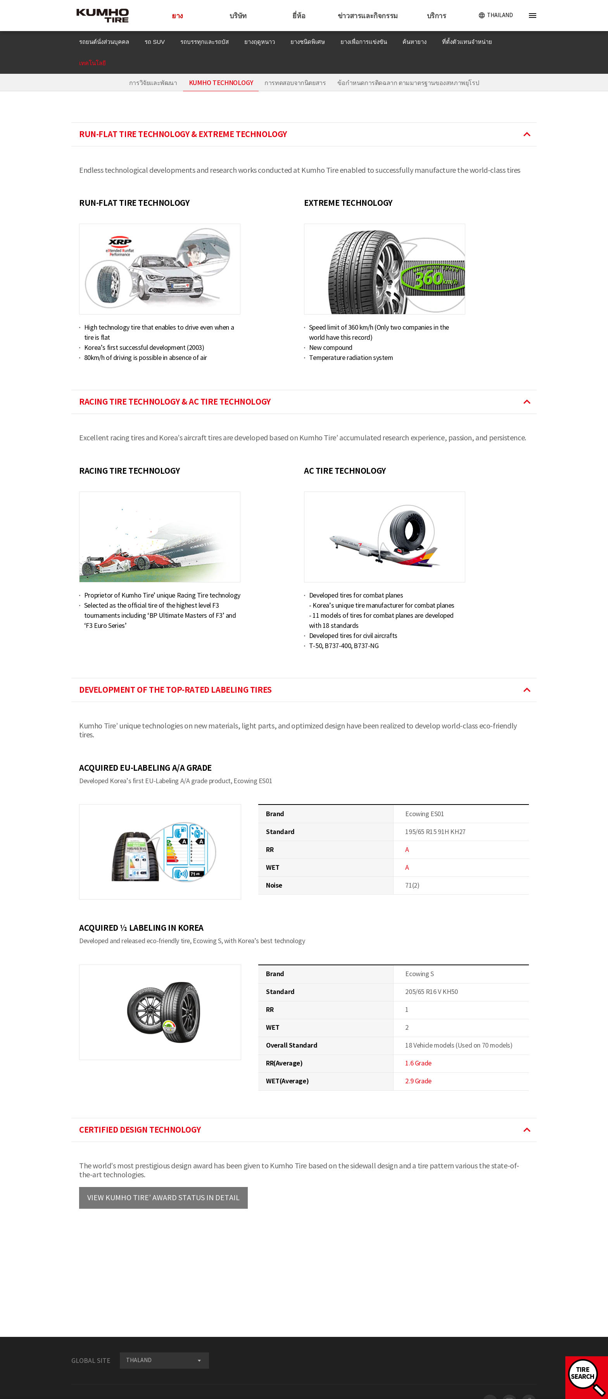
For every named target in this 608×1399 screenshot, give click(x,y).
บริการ (436, 15)
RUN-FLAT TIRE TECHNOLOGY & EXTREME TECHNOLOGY (306, 134)
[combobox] (164, 1360)
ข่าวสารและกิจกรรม (368, 15)
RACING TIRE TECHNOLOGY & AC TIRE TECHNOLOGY (306, 402)
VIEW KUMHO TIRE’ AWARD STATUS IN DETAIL (163, 1197)
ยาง (177, 15)
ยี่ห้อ (298, 15)
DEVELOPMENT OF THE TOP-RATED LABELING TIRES (306, 690)
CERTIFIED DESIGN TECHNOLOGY (306, 1130)
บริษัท (238, 15)
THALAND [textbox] (139, 1360)
